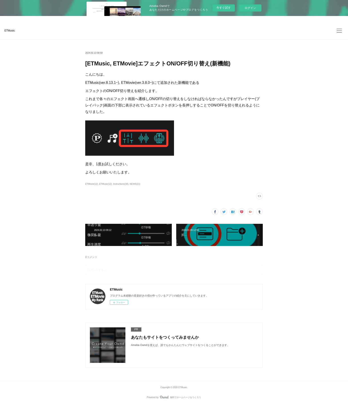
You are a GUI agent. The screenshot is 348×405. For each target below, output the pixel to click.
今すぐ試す (223, 7)
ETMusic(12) (105, 184)
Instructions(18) (121, 184)
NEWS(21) (135, 184)
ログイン (250, 8)
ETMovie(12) (91, 184)
